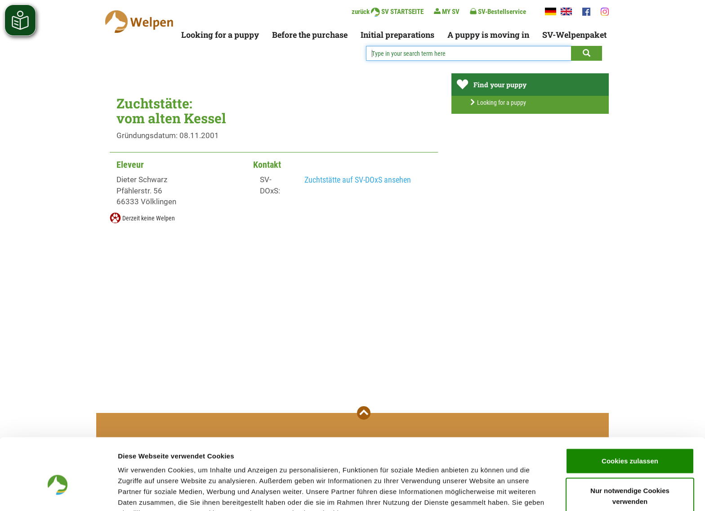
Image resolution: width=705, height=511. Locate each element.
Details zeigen (478, 493)
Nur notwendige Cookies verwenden (629, 447)
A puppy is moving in (488, 34)
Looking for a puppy (220, 34)
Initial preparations (397, 34)
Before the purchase (310, 34)
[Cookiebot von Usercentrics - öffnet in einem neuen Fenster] (58, 493)
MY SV (447, 11)
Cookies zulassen (630, 412)
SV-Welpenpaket (574, 34)
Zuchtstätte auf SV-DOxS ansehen (357, 179)
